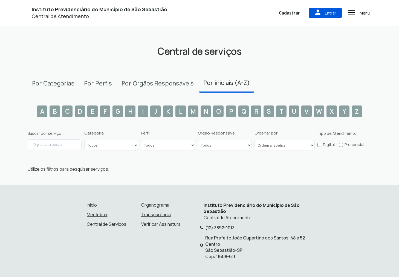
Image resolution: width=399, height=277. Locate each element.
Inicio (92, 205)
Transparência (156, 214)
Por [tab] (53, 83)
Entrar (325, 12)
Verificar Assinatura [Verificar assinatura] (161, 224)
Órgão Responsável (217, 133)
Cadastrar (289, 13)
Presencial (354, 144)
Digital (329, 144)
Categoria (94, 133)
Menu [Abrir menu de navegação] (358, 13)
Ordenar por (266, 133)
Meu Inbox (97, 214)
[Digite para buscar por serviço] (55, 144)
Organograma (155, 205)
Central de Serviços (106, 224)
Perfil (145, 133)
